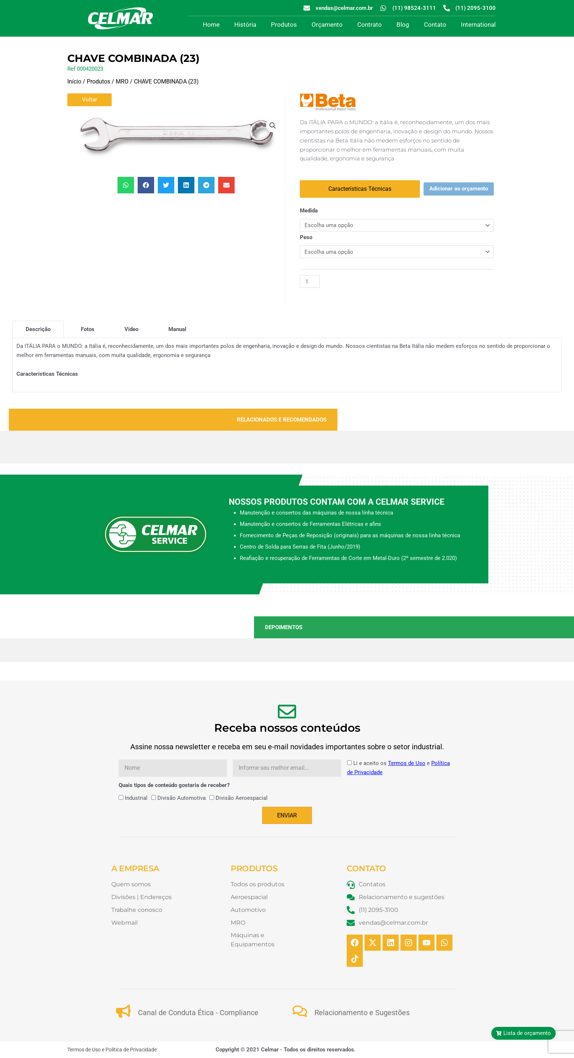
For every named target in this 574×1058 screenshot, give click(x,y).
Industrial (136, 798)
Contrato (369, 24)
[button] (272, 125)
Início (74, 81)
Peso (306, 237)
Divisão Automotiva (181, 798)
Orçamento (327, 24)
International (478, 24)
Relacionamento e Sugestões (362, 1012)
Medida (309, 210)
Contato (435, 24)
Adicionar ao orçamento (458, 188)
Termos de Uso (406, 763)
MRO (122, 81)
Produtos (284, 24)
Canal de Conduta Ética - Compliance (198, 1012)
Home (211, 24)
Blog (402, 24)
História (245, 24)
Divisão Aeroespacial (242, 798)
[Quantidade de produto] (310, 281)
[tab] (38, 329)
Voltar (89, 99)
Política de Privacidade (131, 1050)
